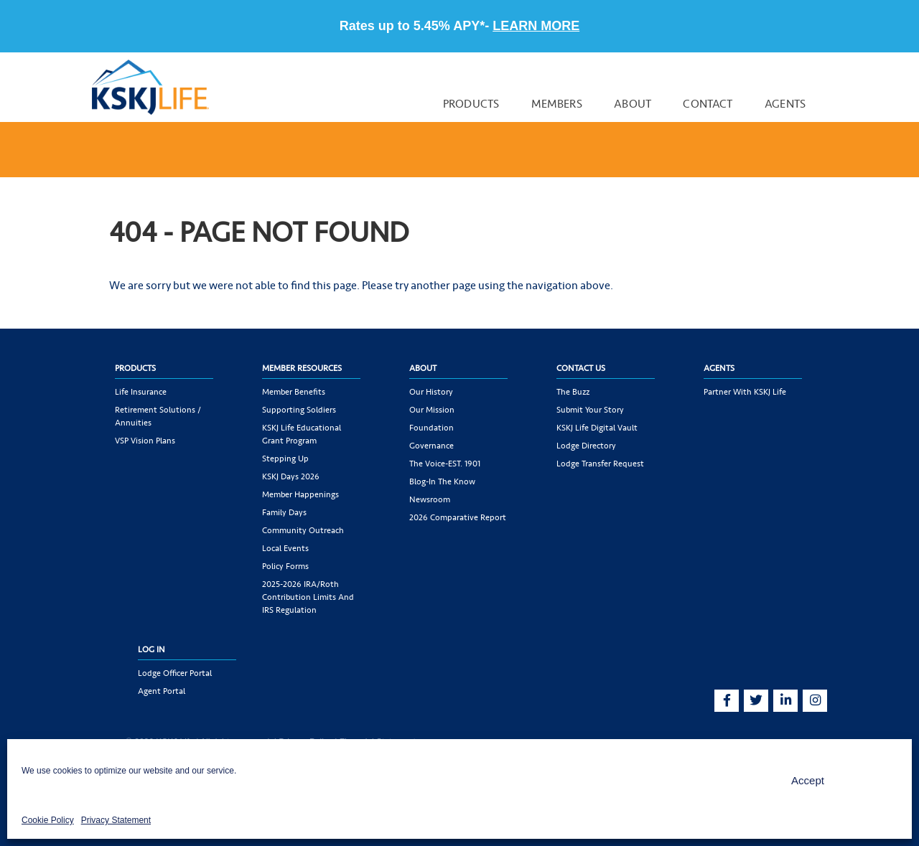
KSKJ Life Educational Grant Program (301, 434)
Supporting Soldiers (299, 409)
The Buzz (572, 391)
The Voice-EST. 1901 (444, 463)
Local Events (285, 548)
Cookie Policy (48, 820)
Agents (785, 104)
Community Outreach (303, 530)
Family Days (284, 512)
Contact (707, 104)
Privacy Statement (116, 820)
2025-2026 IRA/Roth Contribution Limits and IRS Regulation (308, 597)
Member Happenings (300, 494)
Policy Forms (285, 566)
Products (471, 104)
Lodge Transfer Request (600, 463)
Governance (431, 445)
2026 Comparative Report (457, 517)
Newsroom (429, 499)
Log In (151, 649)
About (632, 104)
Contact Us (580, 368)
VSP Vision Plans (145, 440)
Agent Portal (161, 691)
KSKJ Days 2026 (290, 476)
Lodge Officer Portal (175, 673)
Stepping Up (285, 458)
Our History (431, 391)
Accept (807, 780)
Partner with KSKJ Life (745, 391)
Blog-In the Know (442, 481)
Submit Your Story (590, 409)
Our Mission (431, 409)
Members (556, 104)
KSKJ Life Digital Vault (597, 427)
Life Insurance (141, 391)
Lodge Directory (586, 445)
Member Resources (302, 368)
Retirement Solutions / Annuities (158, 416)
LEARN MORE (536, 26)
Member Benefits (293, 391)
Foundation (431, 427)
